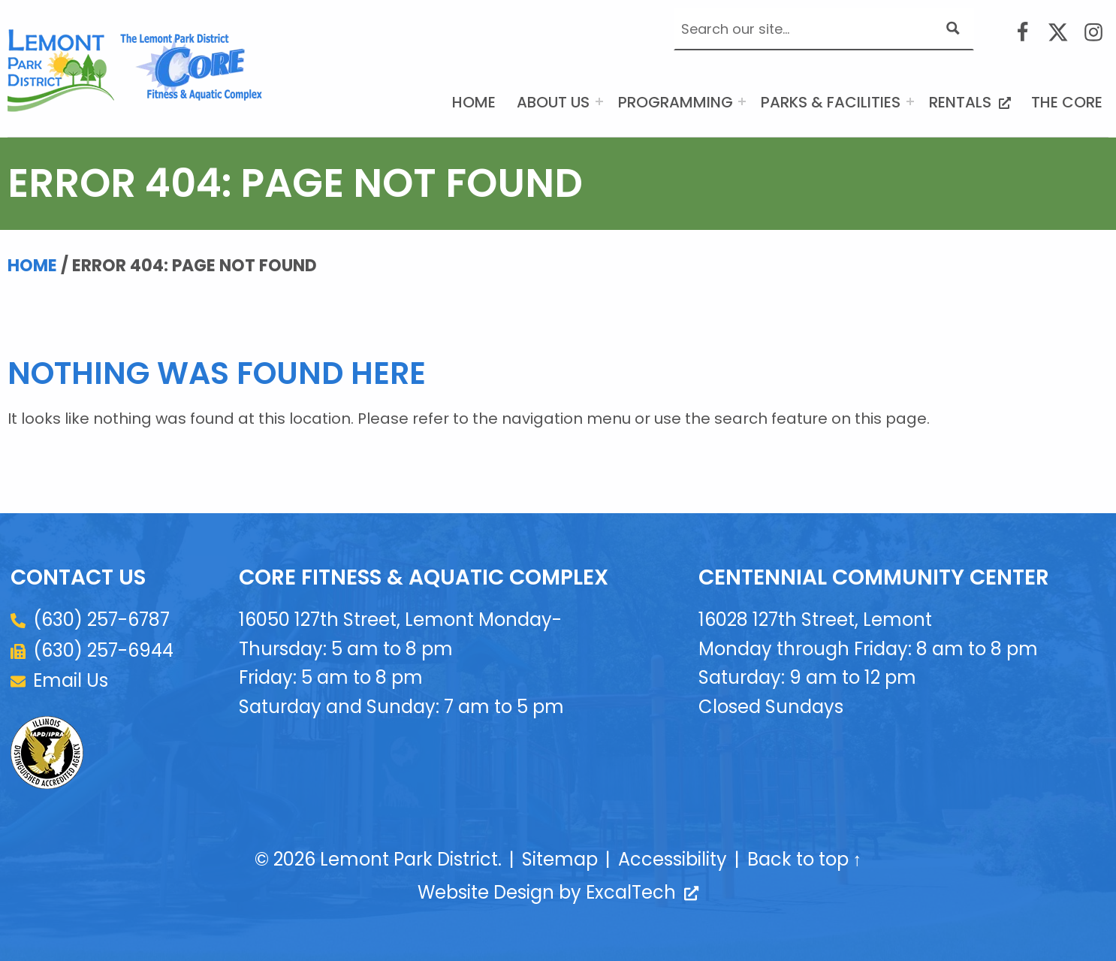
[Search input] (810, 28)
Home (474, 102)
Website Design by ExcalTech (558, 892)
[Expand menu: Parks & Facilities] (910, 101)
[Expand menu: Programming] (742, 101)
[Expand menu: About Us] (599, 101)
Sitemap (560, 859)
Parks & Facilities (830, 102)
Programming (675, 102)
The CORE (1066, 102)
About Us (553, 102)
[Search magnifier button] (953, 28)
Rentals (973, 101)
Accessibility (672, 859)
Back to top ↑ (804, 859)
